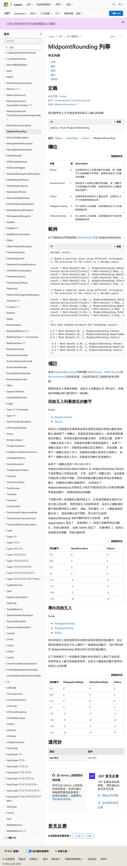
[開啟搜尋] (113, 4)
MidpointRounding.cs (65, 104)
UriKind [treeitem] (10, 724)
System (63, 96)
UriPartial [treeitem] (11, 736)
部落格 (33, 859)
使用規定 (92, 859)
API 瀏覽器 (72, 36)
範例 (53, 70)
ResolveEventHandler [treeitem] (17, 355)
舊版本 (22, 859)
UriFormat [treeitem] (12, 705)
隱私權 (55, 859)
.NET (60, 36)
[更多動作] (121, 36)
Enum (86, 138)
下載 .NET (116, 13)
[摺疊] (40, 34)
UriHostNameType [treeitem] (16, 718)
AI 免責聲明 (9, 859)
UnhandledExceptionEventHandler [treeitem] (24, 675)
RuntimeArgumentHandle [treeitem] (19, 361)
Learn (51, 36)
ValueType (72, 138)
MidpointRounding (65, 372)
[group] (86, 303)
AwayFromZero (63, 417)
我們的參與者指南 (66, 797)
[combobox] (22, 41)
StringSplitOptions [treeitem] (16, 457)
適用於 (54, 79)
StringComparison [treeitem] (16, 445)
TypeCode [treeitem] (12, 603)
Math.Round (85, 237)
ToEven (58, 421)
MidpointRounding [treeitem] (16, 131)
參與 (45, 859)
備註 (53, 74)
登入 (120, 4)
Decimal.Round (57, 376)
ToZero (58, 632)
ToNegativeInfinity (64, 623)
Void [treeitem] (9, 818)
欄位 (53, 66)
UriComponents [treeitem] (15, 693)
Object (58, 138)
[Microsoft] (6, 4)
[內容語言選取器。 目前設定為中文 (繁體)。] (12, 851)
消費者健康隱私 (73, 859)
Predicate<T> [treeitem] (14, 300)
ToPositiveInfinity (64, 628)
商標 (103, 859)
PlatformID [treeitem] (12, 288)
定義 (53, 61)
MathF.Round (112, 372)
